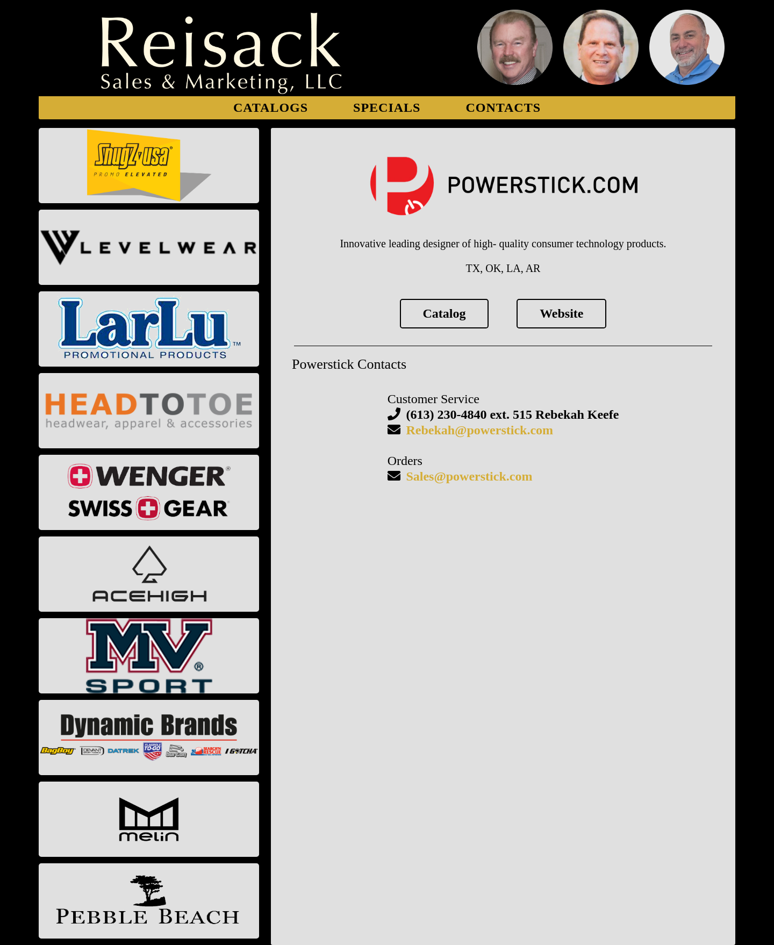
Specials (386, 107)
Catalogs (270, 107)
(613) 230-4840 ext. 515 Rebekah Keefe (512, 414)
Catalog (444, 313)
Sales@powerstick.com (469, 476)
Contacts (503, 107)
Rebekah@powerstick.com (479, 430)
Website (561, 313)
